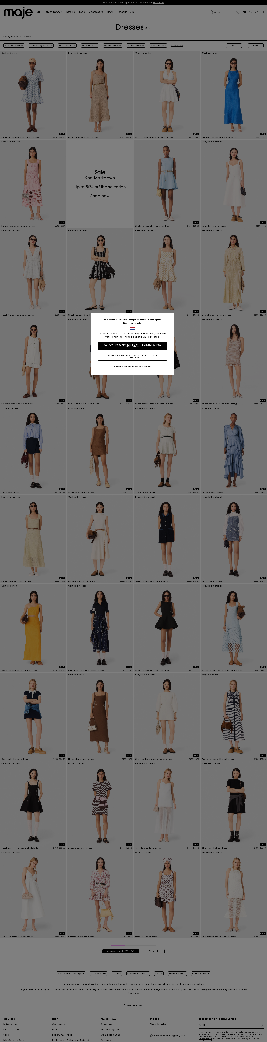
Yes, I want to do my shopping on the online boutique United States (133, 346)
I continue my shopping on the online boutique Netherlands (133, 357)
